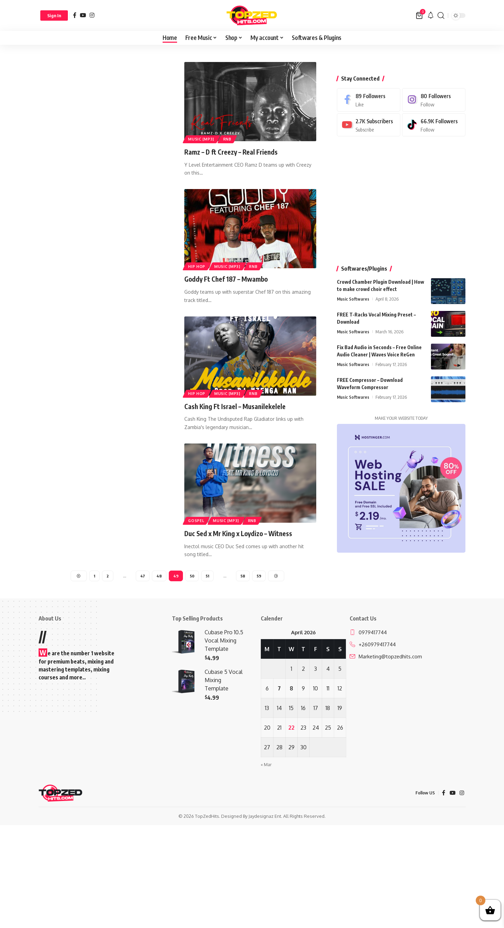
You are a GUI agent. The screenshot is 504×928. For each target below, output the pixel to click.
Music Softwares (353, 286)
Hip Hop (197, 265)
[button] (54, 15)
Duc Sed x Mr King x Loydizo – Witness (246, 533)
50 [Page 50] (191, 576)
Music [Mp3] (202, 138)
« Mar (266, 765)
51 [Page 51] (207, 576)
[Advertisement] (105, 113)
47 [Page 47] (142, 576)
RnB (230, 138)
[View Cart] (420, 15)
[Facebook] (74, 15)
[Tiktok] (433, 112)
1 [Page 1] (94, 576)
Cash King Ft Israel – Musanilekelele (240, 405)
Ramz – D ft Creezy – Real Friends (237, 151)
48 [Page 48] (159, 576)
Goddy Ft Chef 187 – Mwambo (232, 278)
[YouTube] (83, 15)
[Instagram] (92, 15)
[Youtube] (368, 112)
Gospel (197, 519)
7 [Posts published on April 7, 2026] (279, 689)
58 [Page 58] (243, 576)
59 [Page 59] (259, 576)
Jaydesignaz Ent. (265, 817)
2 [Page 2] (107, 576)
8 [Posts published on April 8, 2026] (291, 689)
